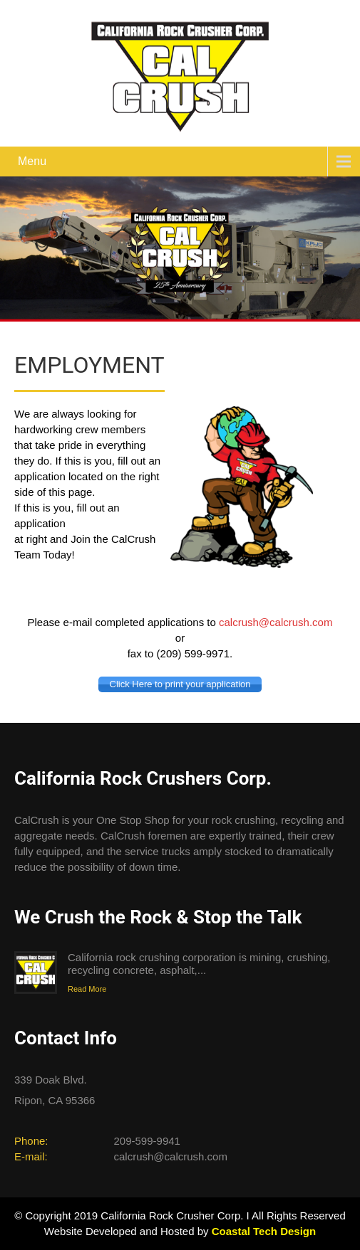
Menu (32, 161)
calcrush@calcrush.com (275, 622)
